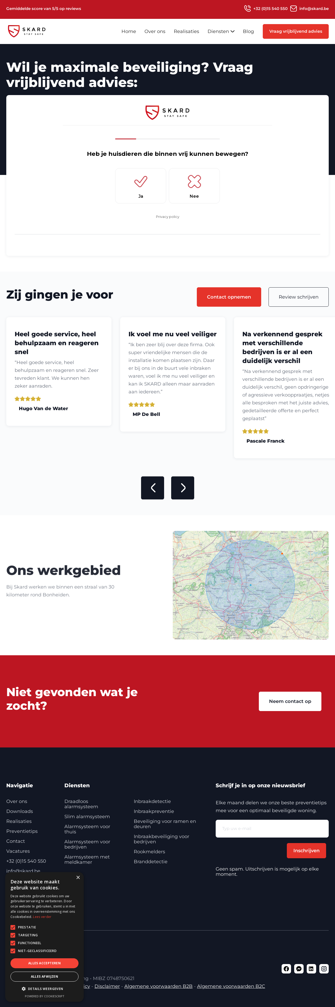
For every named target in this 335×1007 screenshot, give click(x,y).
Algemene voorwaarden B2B (158, 986)
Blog (248, 31)
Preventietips (22, 831)
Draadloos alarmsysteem (81, 804)
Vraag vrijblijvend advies (295, 31)
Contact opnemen (229, 297)
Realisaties (186, 31)
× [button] (78, 878)
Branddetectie (151, 862)
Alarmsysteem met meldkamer (87, 859)
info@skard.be (23, 871)
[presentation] (255, 848)
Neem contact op (290, 701)
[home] (36, 31)
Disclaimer (107, 986)
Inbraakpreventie (154, 811)
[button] (221, 31)
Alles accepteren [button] (44, 963)
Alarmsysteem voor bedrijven (87, 844)
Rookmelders (149, 852)
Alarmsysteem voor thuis (87, 829)
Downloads (19, 811)
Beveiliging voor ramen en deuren (165, 823)
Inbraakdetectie (152, 801)
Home (128, 31)
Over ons (154, 31)
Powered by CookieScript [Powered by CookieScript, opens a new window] (44, 996)
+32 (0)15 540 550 (26, 861)
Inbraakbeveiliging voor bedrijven (161, 839)
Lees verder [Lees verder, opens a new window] (42, 917)
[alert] (44, 937)
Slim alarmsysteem (87, 816)
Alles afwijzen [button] (44, 976)
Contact (15, 841)
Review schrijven (299, 297)
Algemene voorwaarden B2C (231, 986)
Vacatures (18, 851)
